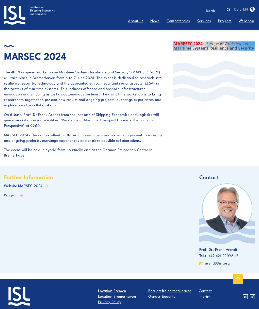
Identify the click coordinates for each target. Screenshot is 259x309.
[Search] (210, 11)
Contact (205, 291)
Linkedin (245, 296)
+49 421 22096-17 (223, 256)
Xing (252, 296)
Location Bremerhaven (117, 296)
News (154, 21)
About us (135, 21)
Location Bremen (112, 291)
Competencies (178, 21)
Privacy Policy (109, 302)
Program (11, 195)
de (236, 9)
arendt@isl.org (217, 263)
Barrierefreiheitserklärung (169, 291)
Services (204, 21)
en (245, 9)
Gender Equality (161, 296)
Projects (225, 21)
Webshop (246, 21)
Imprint (205, 296)
